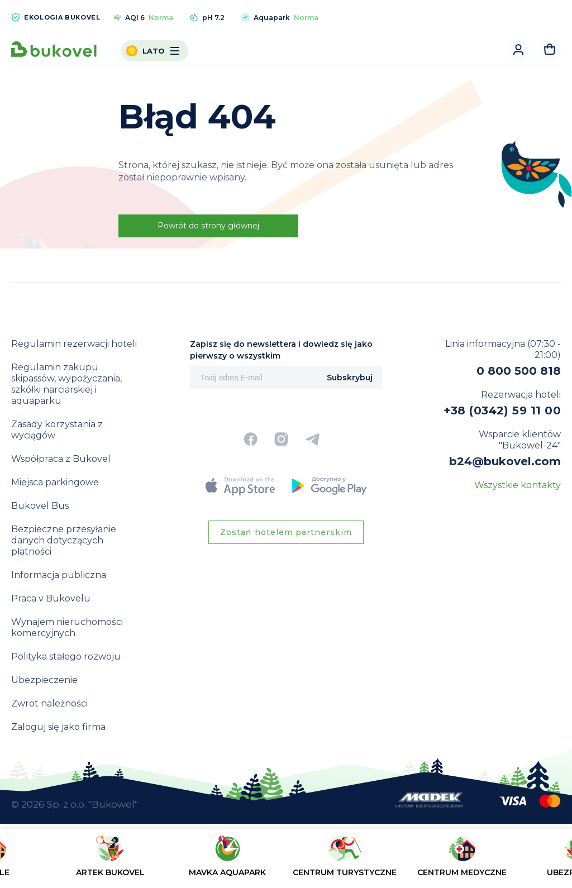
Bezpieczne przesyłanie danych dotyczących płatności (63, 540)
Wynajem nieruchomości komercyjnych (67, 627)
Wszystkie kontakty (517, 485)
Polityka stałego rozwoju (66, 656)
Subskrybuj (350, 378)
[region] (286, 861)
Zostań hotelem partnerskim (286, 532)
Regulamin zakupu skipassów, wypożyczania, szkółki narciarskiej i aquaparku (66, 384)
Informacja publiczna (58, 575)
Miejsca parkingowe (55, 482)
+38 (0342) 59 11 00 (502, 410)
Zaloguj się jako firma (58, 727)
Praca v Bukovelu (50, 598)
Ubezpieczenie (44, 680)
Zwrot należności (49, 703)
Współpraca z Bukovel (61, 458)
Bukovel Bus (40, 505)
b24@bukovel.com (505, 461)
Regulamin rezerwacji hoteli (74, 343)
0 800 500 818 (518, 371)
